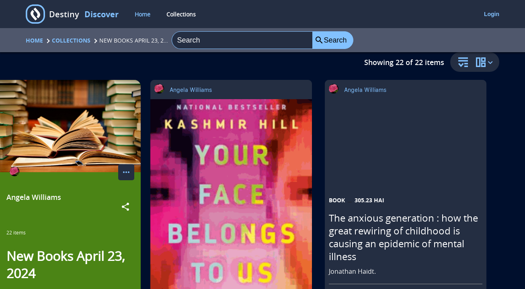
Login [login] (491, 14)
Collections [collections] (181, 14)
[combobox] (242, 40)
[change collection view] (485, 62)
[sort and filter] (461, 62)
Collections (71, 40)
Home (34, 40)
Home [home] (142, 14)
